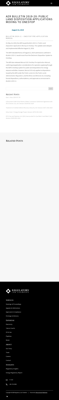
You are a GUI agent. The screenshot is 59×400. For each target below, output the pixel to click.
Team (7, 352)
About (9, 345)
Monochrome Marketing (41, 392)
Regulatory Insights (12, 369)
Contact (8, 360)
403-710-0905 (13, 384)
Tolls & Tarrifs (10, 328)
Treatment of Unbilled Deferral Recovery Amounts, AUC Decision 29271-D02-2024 (29, 108)
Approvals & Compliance (13, 312)
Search (50, 88)
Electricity (9, 324)
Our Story (9, 348)
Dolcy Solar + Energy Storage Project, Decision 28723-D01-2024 (24, 112)
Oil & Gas (9, 332)
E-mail (11, 379)
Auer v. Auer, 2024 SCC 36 (13, 97)
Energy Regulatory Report (14, 373)
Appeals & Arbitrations (13, 308)
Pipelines (9, 336)
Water (8, 340)
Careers (8, 356)
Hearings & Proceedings (13, 304)
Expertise (10, 320)
